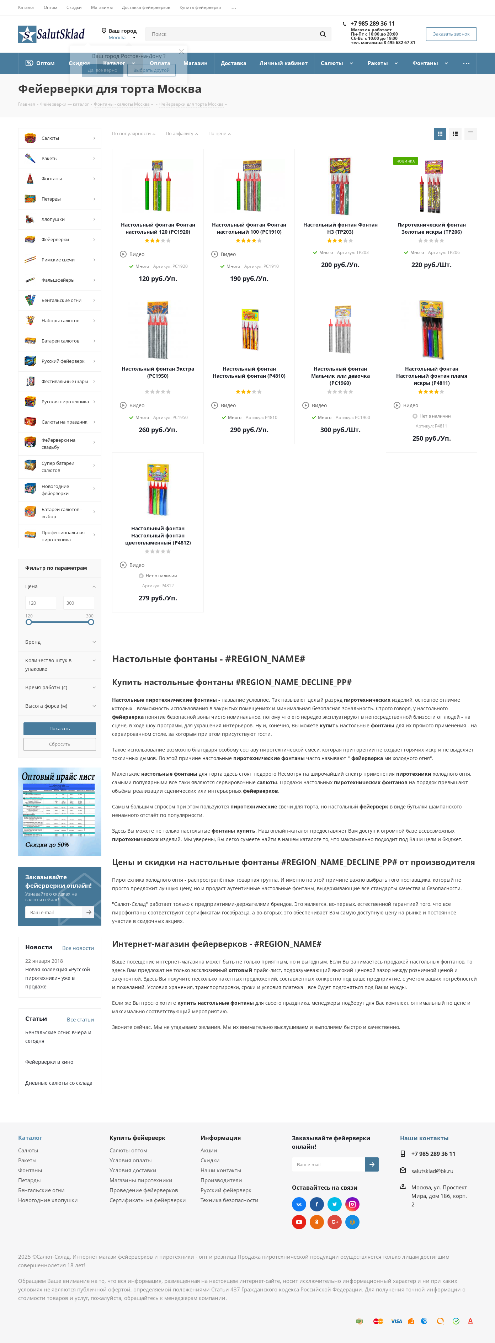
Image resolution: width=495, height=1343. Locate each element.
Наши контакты (221, 1170)
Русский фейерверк (226, 1190)
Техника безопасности (230, 1200)
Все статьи (80, 1019)
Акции (209, 1150)
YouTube (299, 1222)
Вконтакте (299, 1204)
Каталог (30, 1138)
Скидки (210, 1160)
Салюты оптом (128, 1150)
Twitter (335, 1204)
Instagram (352, 1204)
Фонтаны (30, 1170)
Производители (221, 1180)
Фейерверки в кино (49, 1061)
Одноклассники (317, 1222)
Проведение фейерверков (144, 1190)
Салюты (28, 1150)
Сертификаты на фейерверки (148, 1200)
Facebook (317, 1204)
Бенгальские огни (41, 1190)
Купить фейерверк (137, 1138)
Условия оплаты (131, 1160)
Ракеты (27, 1160)
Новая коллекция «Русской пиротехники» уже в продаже (57, 978)
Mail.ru (352, 1222)
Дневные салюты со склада (58, 1082)
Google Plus (335, 1222)
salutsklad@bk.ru (432, 1170)
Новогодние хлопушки (48, 1200)
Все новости (78, 947)
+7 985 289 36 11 (373, 23)
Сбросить (59, 744)
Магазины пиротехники (141, 1180)
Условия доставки (133, 1170)
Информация (221, 1138)
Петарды (29, 1180)
